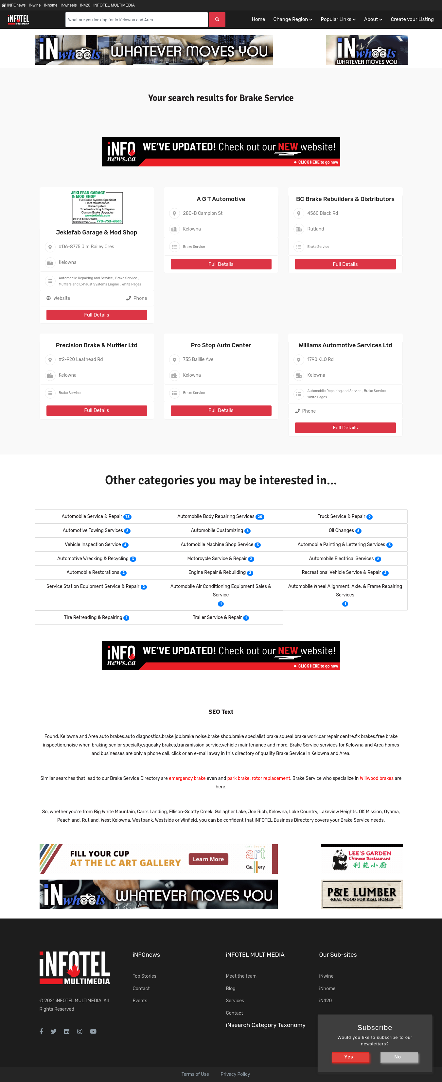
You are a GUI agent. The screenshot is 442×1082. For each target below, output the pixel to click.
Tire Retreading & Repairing (93, 617)
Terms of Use (195, 1074)
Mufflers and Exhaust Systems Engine (89, 284)
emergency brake (187, 778)
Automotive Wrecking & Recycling (93, 558)
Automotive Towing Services (93, 530)
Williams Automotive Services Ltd (345, 345)
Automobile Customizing (217, 530)
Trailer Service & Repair (217, 617)
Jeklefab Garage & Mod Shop (96, 232)
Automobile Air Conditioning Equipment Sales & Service (220, 591)
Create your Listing (412, 19)
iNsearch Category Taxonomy (266, 1025)
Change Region (290, 19)
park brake (238, 778)
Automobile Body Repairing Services (216, 516)
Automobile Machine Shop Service (217, 544)
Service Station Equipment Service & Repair (92, 586)
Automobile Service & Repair (92, 516)
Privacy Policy (235, 1074)
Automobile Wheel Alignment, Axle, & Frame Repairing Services (345, 591)
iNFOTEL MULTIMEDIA (114, 5)
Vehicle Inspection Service (93, 544)
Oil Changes (341, 530)
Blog (231, 988)
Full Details (96, 315)
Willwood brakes (377, 778)
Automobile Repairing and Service (86, 278)
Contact (141, 988)
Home (258, 19)
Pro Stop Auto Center (221, 345)
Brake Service (126, 278)
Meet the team (241, 976)
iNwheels (69, 5)
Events (140, 1001)
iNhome (50, 5)
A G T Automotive (221, 199)
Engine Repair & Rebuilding (217, 572)
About (371, 19)
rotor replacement (271, 778)
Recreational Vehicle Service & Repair (341, 572)
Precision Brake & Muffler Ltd (96, 345)
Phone (136, 298)
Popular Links (336, 19)
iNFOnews (14, 5)
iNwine (35, 5)
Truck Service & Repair (341, 516)
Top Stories (144, 976)
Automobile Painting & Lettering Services (341, 544)
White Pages (131, 284)
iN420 (85, 5)
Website (62, 298)
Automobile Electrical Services (341, 558)
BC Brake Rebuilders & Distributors (345, 199)
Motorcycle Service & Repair (217, 558)
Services (235, 1001)
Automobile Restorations (93, 572)
